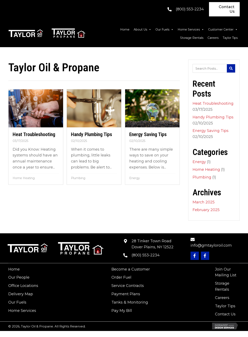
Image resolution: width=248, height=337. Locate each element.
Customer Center (223, 29)
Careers (213, 38)
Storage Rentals (191, 38)
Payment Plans (125, 294)
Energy (134, 178)
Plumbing (78, 178)
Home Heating (24, 178)
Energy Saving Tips (210, 130)
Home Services (191, 29)
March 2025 (204, 202)
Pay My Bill (121, 310)
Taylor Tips (230, 38)
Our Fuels (164, 29)
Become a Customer (130, 269)
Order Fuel (121, 277)
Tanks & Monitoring (129, 302)
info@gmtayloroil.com (211, 245)
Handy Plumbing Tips (213, 117)
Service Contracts (127, 285)
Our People (18, 277)
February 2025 (206, 210)
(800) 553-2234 (190, 9)
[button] (195, 256)
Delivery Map (20, 294)
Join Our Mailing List (225, 272)
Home (124, 29)
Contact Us (225, 314)
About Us (142, 29)
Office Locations (23, 285)
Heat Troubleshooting (213, 103)
